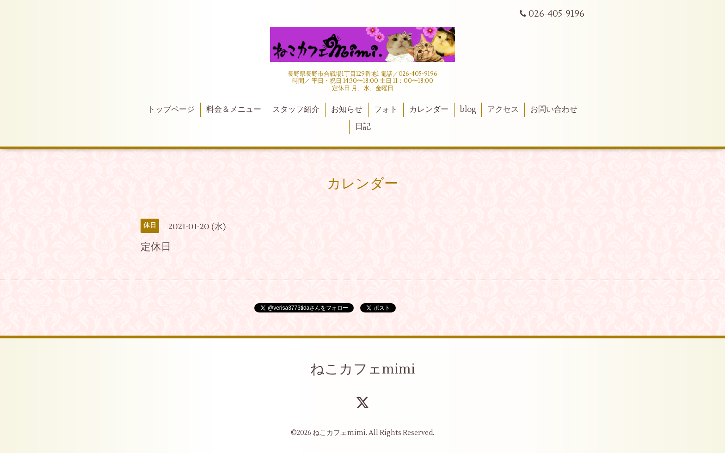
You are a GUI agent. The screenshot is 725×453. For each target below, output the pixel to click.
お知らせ (346, 109)
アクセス (503, 109)
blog (468, 109)
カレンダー (429, 109)
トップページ (171, 109)
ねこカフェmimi (362, 369)
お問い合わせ (554, 109)
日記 (363, 127)
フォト (386, 109)
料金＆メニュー (233, 109)
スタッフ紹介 (295, 109)
